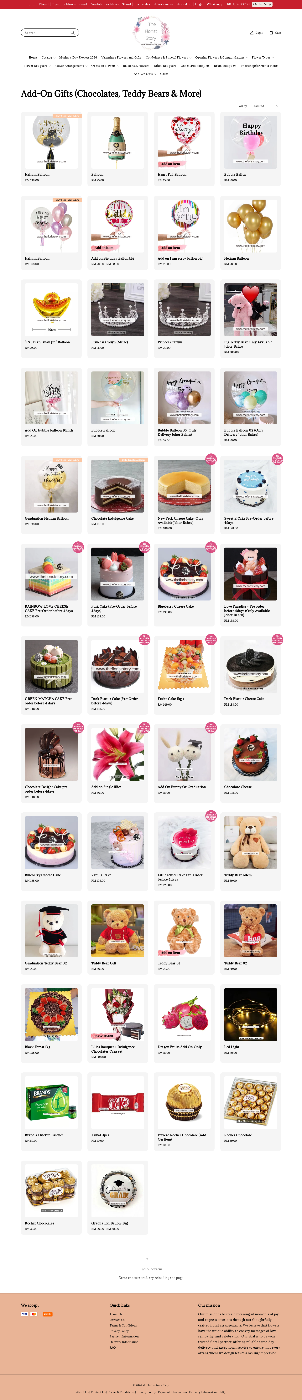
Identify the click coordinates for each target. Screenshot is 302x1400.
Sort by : (243, 106)
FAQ (113, 1347)
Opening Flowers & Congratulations (219, 57)
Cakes (164, 74)
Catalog (47, 57)
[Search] (72, 32)
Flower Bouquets (35, 66)
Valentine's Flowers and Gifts (121, 57)
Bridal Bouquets (165, 66)
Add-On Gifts (143, 74)
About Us (116, 1314)
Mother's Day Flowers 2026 (78, 57)
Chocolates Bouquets (195, 66)
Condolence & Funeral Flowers (167, 57)
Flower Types (261, 57)
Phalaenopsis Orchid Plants (259, 66)
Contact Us (117, 1320)
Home (33, 57)
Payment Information (124, 1336)
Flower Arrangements (69, 66)
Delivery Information (124, 1342)
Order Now (262, 4)
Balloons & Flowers (136, 66)
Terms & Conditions (123, 1325)
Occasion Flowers (103, 66)
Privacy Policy (119, 1331)
